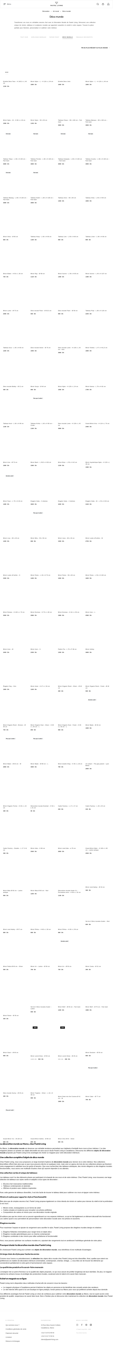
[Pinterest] (86, 1325)
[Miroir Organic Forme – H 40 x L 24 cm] (15, 788)
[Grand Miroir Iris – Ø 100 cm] (15, 1121)
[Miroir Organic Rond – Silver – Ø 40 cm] (70, 670)
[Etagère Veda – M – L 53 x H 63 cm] (98, 485)
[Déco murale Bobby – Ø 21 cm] (15, 370)
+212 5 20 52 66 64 (47, 1333)
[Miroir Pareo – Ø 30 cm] (15, 993)
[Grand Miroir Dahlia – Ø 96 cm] (43, 1121)
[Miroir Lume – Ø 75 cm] (15, 294)
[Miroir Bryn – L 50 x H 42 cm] (70, 446)
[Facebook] (82, 1325)
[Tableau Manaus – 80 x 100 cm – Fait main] (98, 104)
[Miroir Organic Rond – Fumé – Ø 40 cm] (98, 670)
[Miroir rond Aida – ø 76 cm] (70, 830)
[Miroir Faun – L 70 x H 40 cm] (15, 485)
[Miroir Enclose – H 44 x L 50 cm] (70, 596)
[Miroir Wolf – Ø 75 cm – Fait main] (98, 989)
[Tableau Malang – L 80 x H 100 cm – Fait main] (15, 182)
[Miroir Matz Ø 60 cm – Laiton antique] (15, 873)
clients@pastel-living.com (49, 1339)
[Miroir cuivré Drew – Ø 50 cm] (43, 1038)
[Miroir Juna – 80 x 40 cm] (70, 522)
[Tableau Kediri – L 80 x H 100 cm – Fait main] (43, 182)
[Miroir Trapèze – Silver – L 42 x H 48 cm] (43, 1077)
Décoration (45, 11)
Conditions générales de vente (16, 1329)
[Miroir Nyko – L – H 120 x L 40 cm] (98, 65)
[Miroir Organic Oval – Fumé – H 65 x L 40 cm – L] (70, 709)
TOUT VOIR (24, 37)
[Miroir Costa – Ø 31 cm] (98, 950)
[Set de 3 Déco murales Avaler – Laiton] (43, 989)
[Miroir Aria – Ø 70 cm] (15, 446)
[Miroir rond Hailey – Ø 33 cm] (98, 871)
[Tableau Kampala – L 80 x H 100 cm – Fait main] (70, 143)
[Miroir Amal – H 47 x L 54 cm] (43, 670)
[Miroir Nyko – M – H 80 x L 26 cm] (15, 104)
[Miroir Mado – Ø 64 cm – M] (15, 748)
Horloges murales (38, 37)
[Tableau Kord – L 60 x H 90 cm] (15, 407)
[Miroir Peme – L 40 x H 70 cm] (43, 559)
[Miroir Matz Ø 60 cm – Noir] (43, 873)
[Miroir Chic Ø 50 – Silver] (70, 1121)
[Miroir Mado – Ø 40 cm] (98, 709)
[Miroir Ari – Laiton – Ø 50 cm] (43, 950)
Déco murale (67, 37)
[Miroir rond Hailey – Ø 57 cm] (15, 913)
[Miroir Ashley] (98, 633)
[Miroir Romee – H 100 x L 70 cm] (15, 596)
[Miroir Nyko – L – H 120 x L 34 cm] (43, 65)
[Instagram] (77, 1325)
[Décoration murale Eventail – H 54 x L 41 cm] (43, 788)
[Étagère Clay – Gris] (15, 670)
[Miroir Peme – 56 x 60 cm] (70, 559)
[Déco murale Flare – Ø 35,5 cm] (43, 294)
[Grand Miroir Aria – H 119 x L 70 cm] (98, 407)
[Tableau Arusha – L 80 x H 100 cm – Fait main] (98, 143)
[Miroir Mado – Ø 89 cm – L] (43, 748)
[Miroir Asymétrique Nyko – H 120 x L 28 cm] (98, 446)
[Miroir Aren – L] (98, 596)
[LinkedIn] (91, 1325)
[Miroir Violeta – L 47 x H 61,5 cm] (98, 332)
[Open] (7, 4)
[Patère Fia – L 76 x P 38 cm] (70, 633)
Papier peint (54, 37)
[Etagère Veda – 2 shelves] (70, 485)
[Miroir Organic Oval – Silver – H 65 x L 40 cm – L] (43, 709)
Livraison (9, 1337)
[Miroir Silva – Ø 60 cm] (15, 220)
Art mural (56, 11)
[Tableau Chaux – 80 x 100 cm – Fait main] (70, 104)
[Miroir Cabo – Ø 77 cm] (98, 1079)
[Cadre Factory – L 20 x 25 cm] (98, 788)
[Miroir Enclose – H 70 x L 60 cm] (43, 596)
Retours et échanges (13, 1341)
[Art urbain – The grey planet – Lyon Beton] (98, 748)
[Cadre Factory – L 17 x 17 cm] (70, 788)
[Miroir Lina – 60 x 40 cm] (15, 522)
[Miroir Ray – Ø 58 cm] (43, 257)
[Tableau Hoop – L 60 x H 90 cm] (43, 220)
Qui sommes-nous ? (12, 1325)
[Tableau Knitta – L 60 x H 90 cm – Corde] (43, 407)
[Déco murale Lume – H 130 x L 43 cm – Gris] (70, 332)
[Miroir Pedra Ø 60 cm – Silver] (15, 950)
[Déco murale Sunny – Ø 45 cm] (15, 1077)
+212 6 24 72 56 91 (47, 1336)
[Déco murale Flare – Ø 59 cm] (70, 294)
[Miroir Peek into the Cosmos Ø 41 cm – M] (70, 1079)
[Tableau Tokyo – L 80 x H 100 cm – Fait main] (15, 143)
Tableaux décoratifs (84, 37)
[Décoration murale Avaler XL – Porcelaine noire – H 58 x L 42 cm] (70, 873)
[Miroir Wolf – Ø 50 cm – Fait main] (70, 989)
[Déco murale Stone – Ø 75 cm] (43, 332)
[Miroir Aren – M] (15, 633)
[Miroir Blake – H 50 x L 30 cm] (15, 257)
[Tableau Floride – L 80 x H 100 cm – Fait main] (43, 143)
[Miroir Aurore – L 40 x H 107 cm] (98, 257)
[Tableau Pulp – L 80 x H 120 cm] (98, 294)
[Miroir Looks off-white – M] (98, 522)
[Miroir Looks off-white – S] (15, 559)
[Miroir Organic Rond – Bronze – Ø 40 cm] (15, 709)
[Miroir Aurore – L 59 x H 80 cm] (70, 257)
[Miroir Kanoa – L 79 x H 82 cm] (98, 370)
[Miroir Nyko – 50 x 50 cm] (43, 104)
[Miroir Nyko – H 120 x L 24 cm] (70, 370)
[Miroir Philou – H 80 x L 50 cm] (43, 913)
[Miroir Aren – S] (43, 633)
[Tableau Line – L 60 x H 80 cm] (70, 220)
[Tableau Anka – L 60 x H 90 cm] (98, 182)
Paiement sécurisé (12, 1333)
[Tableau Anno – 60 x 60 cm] (70, 182)
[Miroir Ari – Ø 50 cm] (70, 950)
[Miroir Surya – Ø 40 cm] (43, 370)
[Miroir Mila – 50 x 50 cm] (43, 522)
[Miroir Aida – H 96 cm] (43, 830)
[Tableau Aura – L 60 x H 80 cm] (15, 332)
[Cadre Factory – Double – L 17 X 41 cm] (15, 830)
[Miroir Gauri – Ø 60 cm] (15, 1036)
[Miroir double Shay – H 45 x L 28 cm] (70, 748)
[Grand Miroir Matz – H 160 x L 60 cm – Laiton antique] (98, 830)
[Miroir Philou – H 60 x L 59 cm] (70, 913)
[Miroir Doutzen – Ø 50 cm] (98, 1036)
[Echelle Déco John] (70, 65)
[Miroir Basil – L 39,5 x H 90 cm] (43, 446)
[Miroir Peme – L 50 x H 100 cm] (98, 559)
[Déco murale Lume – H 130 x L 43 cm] (70, 407)
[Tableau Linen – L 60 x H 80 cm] (98, 220)
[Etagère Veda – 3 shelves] (43, 485)
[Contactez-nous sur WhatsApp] (107, 1342)
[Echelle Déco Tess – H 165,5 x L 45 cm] (15, 65)
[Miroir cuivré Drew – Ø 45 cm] (70, 1038)
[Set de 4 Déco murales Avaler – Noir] (98, 909)
